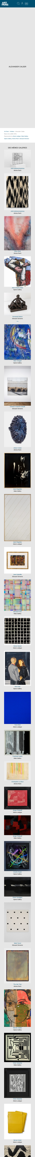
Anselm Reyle (17, 872)
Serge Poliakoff (17, 810)
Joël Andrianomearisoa (17, 168)
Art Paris (6, 131)
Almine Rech (15, 138)
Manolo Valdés (17, 1028)
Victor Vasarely (17, 1063)
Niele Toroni (17, 943)
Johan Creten (17, 448)
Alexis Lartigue (17, 136)
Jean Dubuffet (17, 574)
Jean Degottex (17, 489)
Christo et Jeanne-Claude (17, 406)
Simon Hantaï (17, 646)
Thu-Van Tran (17, 984)
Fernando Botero (17, 316)
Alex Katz (17, 686)
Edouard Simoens (24, 138)
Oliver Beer (17, 251)
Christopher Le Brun (17, 781)
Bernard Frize (17, 611)
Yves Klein (17, 725)
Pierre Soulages (17, 897)
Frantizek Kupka (17, 756)
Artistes (12, 131)
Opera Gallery (7, 138)
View (18, 321)
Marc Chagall (17, 361)
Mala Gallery (24, 136)
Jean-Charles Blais (17, 287)
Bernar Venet (17, 1140)
